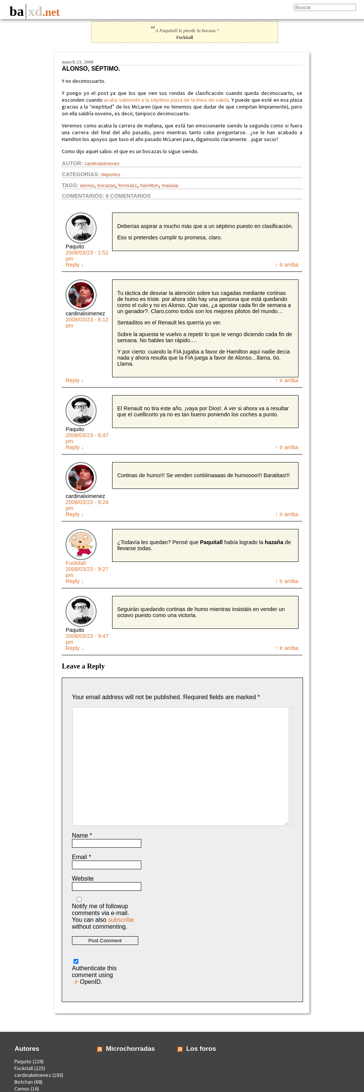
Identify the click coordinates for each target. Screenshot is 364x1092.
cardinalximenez (101, 163)
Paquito (22, 1061)
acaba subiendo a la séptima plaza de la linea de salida (166, 99)
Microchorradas (130, 1048)
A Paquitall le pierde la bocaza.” (184, 30)
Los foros (201, 1048)
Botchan (23, 1081)
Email (81, 857)
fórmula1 (127, 185)
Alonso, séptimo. (91, 68)
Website (83, 878)
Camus (22, 1088)
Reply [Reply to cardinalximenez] (75, 380)
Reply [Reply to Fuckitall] (75, 581)
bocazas (106, 185)
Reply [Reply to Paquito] (75, 265)
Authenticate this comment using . (94, 972)
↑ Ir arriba (286, 265)
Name (82, 835)
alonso (87, 185)
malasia (170, 185)
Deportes (110, 174)
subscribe (121, 920)
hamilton (149, 185)
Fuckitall (76, 563)
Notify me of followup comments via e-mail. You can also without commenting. (103, 913)
